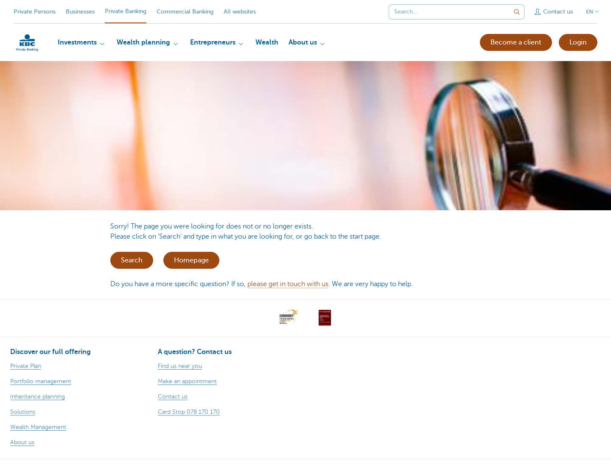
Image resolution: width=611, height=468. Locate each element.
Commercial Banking (185, 11)
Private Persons (35, 11)
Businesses (80, 11)
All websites (240, 11)
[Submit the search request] (516, 12)
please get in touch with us (287, 284)
